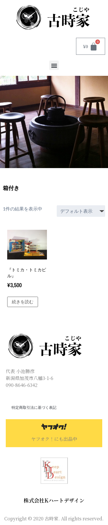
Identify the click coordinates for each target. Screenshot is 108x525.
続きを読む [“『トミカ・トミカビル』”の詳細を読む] (22, 302)
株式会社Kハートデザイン (54, 500)
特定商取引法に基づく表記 (34, 407)
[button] (54, 65)
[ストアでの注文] (81, 211)
